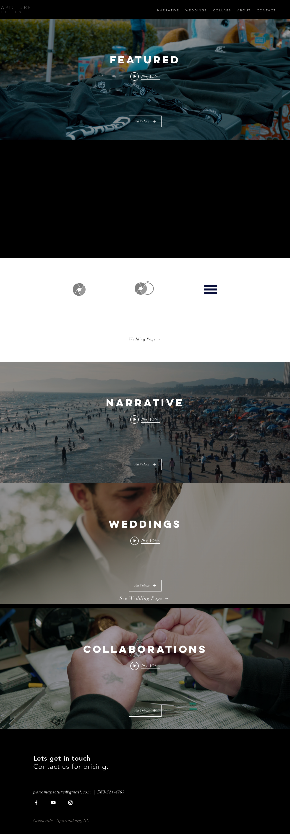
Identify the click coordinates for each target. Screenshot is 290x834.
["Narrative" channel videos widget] (145, 422)
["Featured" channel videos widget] (145, 79)
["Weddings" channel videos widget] (145, 543)
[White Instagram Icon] (70, 803)
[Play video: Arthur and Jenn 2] (145, 540)
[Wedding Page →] (145, 339)
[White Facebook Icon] (36, 803)
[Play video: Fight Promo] (145, 665)
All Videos (145, 121)
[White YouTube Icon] (53, 803)
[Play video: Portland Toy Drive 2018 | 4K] (145, 76)
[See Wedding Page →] (145, 598)
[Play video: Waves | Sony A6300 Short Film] (145, 419)
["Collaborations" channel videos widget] (145, 668)
